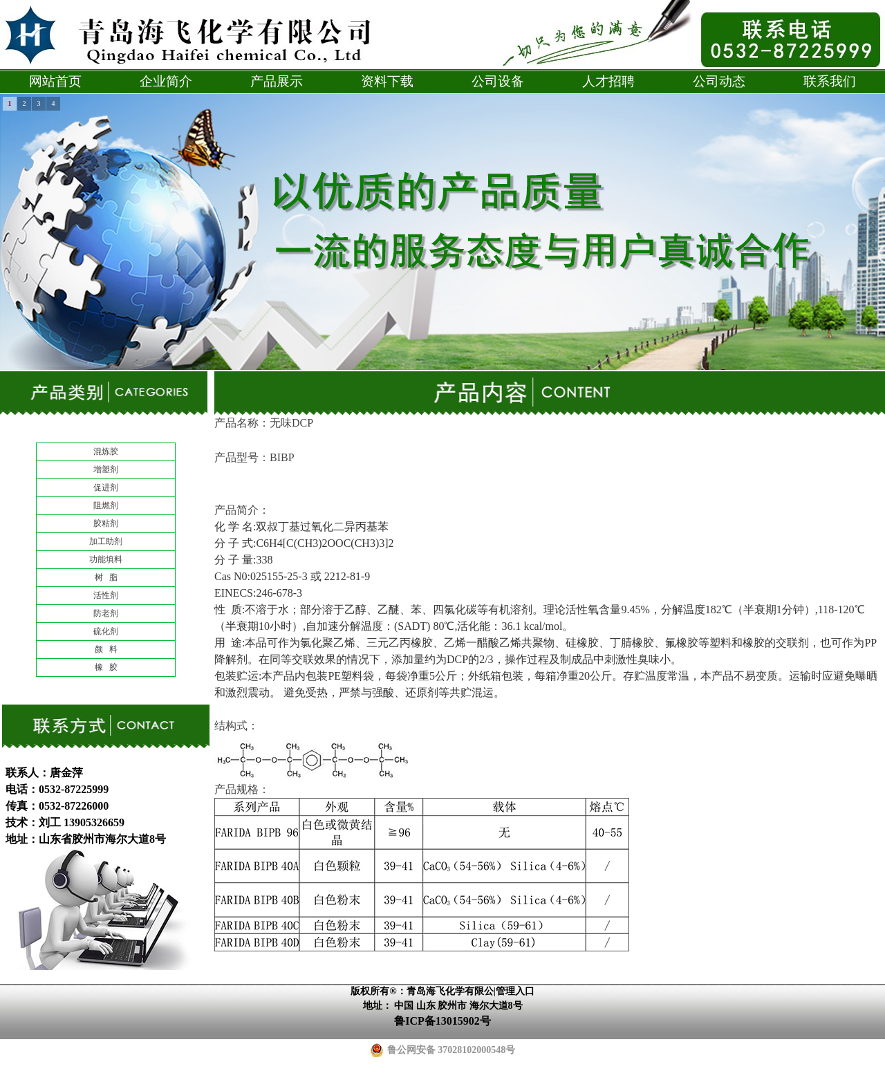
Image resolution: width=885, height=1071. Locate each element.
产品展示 (276, 81)
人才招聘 (608, 81)
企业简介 (166, 81)
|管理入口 (514, 991)
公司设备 (498, 81)
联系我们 (829, 81)
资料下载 (387, 81)
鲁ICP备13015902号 (442, 1021)
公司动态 (719, 81)
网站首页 (55, 81)
